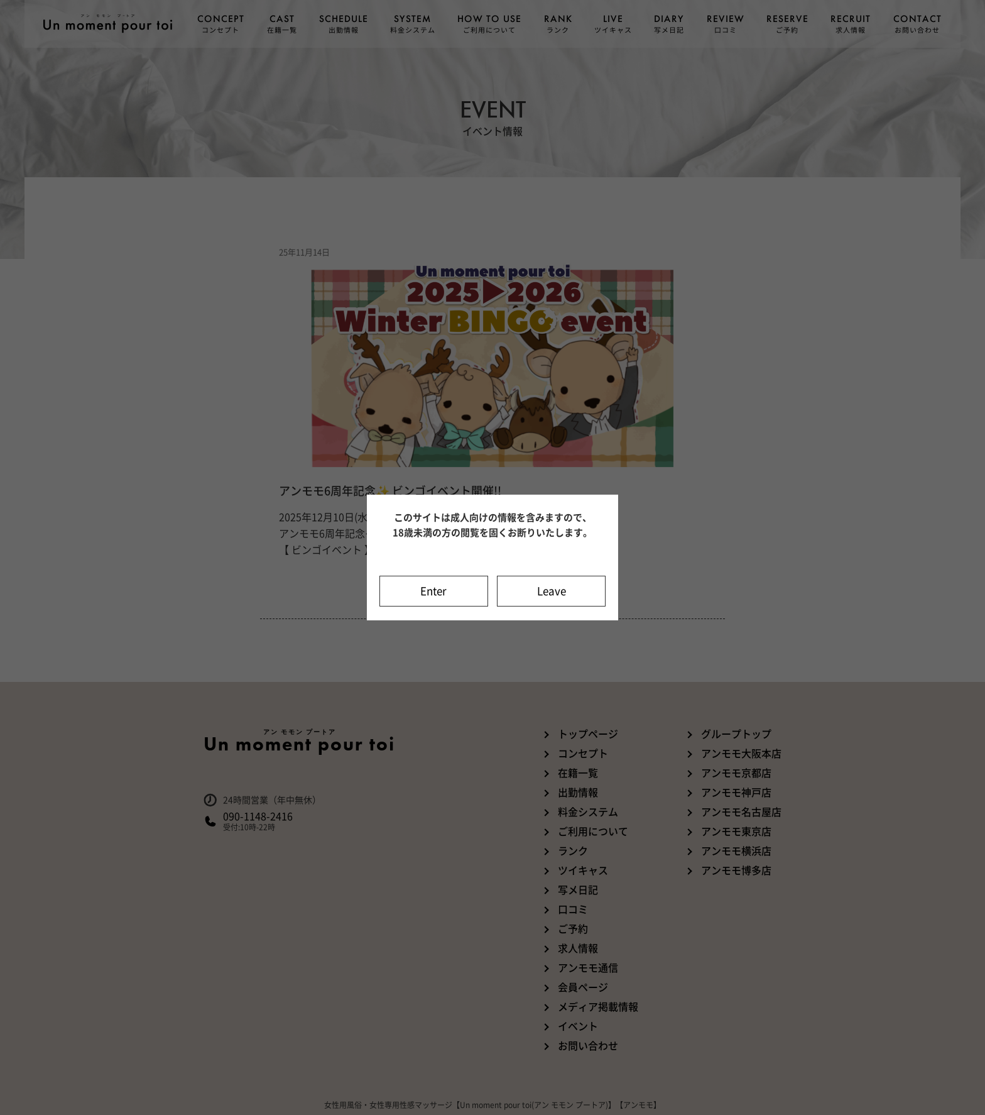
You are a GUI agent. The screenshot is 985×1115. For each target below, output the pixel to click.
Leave (551, 591)
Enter (433, 591)
